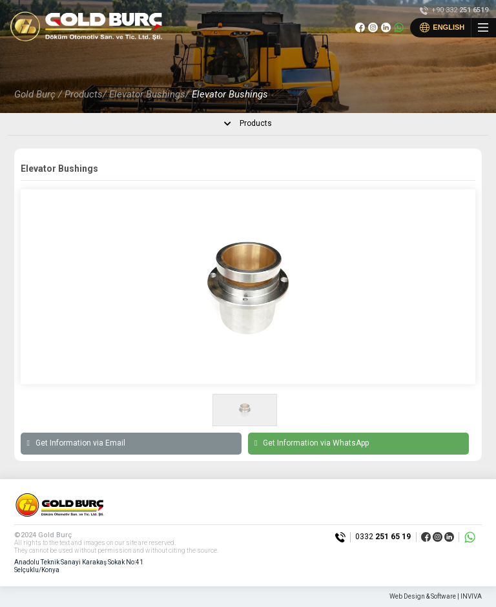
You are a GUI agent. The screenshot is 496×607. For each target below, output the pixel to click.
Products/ (86, 94)
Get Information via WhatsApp (311, 443)
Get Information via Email (76, 443)
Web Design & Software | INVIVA (435, 596)
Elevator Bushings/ (149, 94)
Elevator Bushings (230, 94)
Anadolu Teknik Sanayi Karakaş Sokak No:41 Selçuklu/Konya (78, 566)
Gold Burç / (38, 94)
